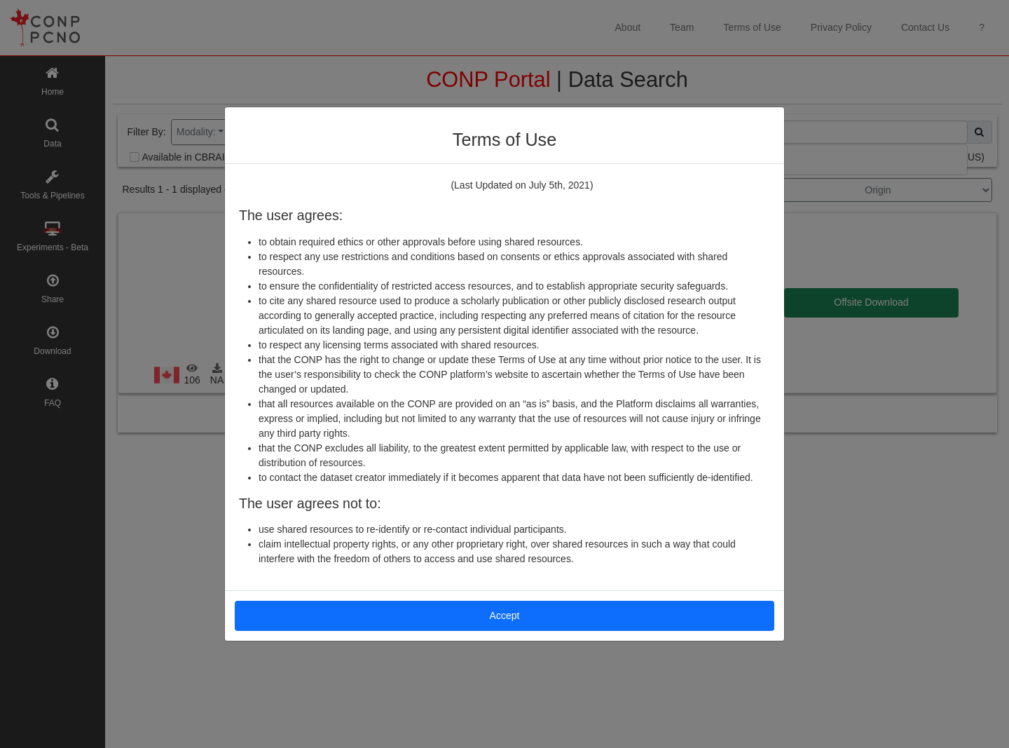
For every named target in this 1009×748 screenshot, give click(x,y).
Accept (505, 615)
